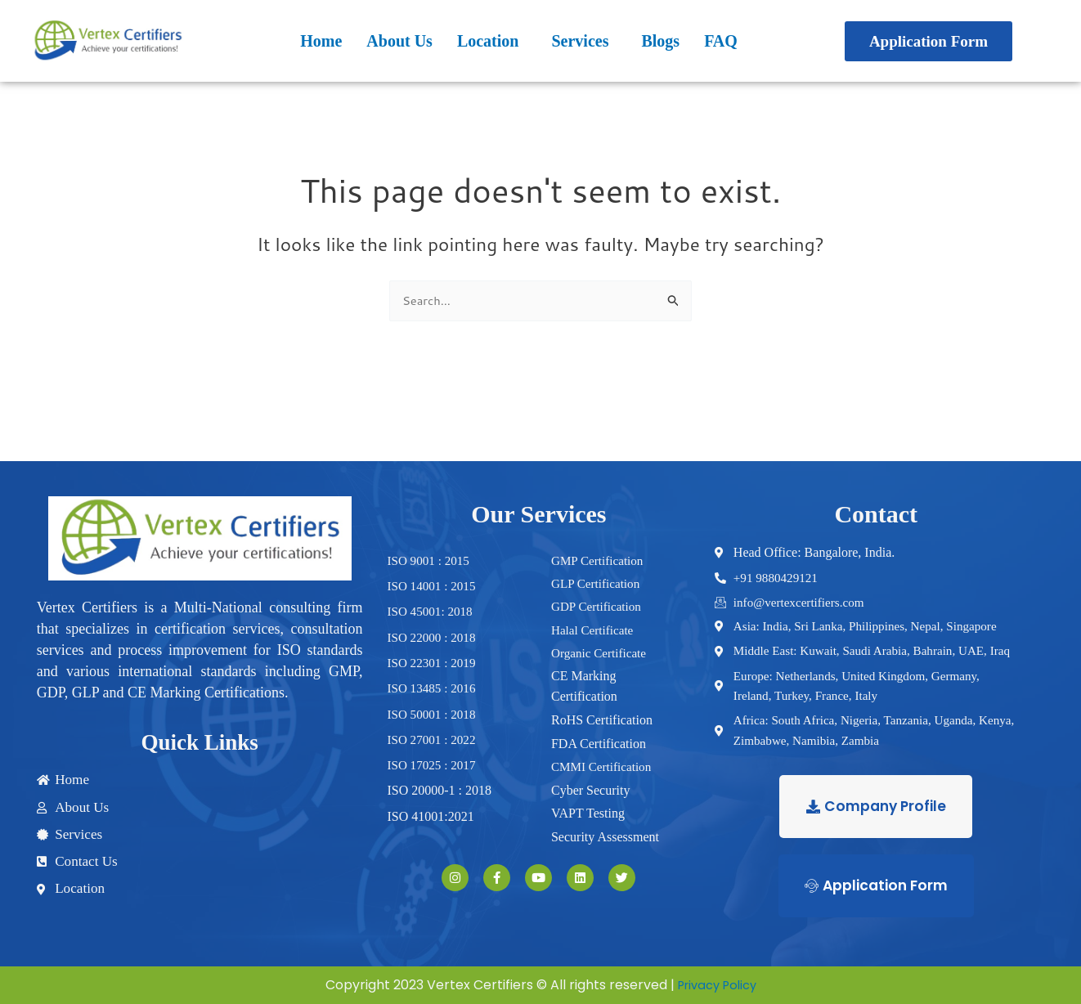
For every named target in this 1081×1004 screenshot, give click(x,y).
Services (579, 41)
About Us (399, 41)
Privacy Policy (717, 988)
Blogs (660, 41)
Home (321, 41)
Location (488, 41)
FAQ (721, 41)
